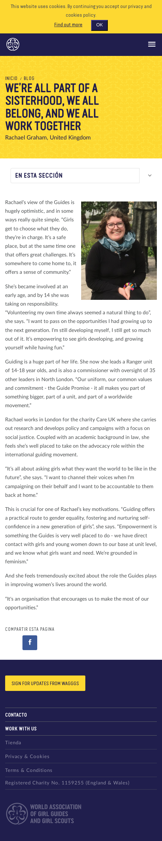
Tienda (13, 742)
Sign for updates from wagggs (45, 683)
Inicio (11, 78)
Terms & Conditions (29, 770)
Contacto (16, 715)
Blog (29, 78)
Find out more (68, 25)
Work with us (21, 729)
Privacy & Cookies (27, 756)
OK (99, 25)
